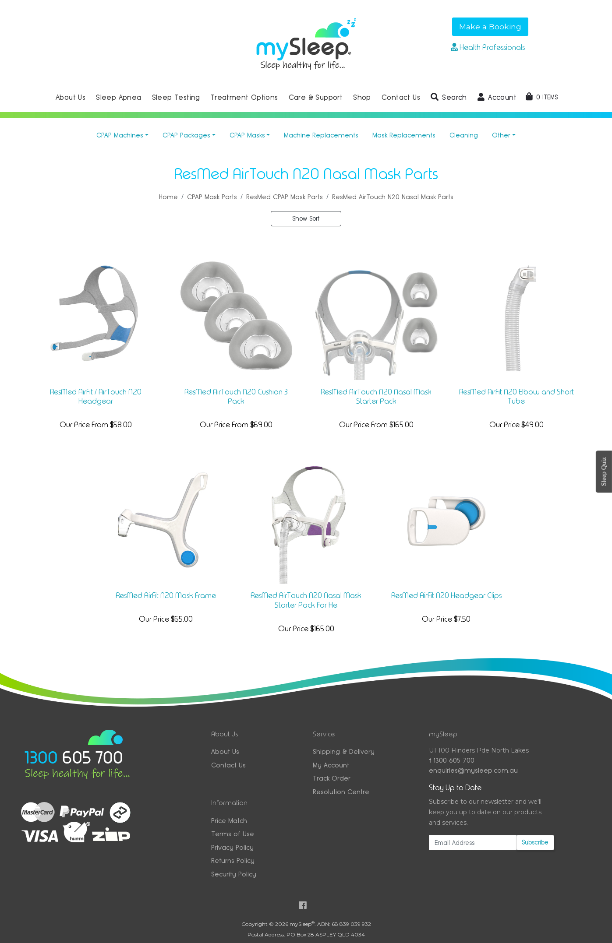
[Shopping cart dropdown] (542, 97)
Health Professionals (488, 47)
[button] (448, 97)
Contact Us (228, 765)
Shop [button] (362, 97)
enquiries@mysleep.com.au (473, 770)
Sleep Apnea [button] (118, 97)
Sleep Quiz (603, 471)
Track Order (331, 778)
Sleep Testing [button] (176, 97)
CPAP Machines (119, 135)
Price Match (229, 820)
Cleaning (463, 135)
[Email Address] (472, 842)
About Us (225, 751)
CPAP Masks (247, 135)
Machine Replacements (321, 135)
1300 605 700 (451, 760)
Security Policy (233, 874)
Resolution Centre (341, 791)
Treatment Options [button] (244, 97)
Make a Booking (490, 26)
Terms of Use (232, 833)
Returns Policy (233, 860)
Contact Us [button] (401, 97)
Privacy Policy (232, 847)
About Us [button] (70, 97)
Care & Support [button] (316, 97)
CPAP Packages (186, 135)
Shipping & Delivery (344, 751)
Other (501, 135)
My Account (331, 765)
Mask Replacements (403, 135)
